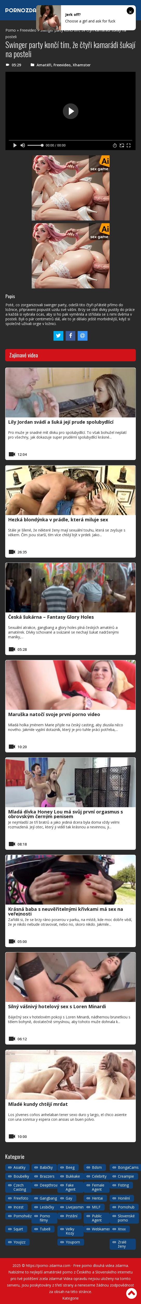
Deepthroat (49, 1185)
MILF (96, 1207)
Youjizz (19, 1242)
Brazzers (47, 1176)
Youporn (73, 1242)
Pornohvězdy (25, 1215)
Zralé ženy (122, 1244)
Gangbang (48, 1198)
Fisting (123, 1185)
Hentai (97, 1198)
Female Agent (98, 1187)
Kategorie (70, 1298)
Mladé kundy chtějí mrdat (38, 1104)
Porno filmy (45, 1218)
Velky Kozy (70, 1231)
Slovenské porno (126, 1218)
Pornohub (126, 1207)
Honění (124, 1198)
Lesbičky (47, 1207)
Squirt (18, 1228)
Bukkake (73, 1176)
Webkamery (102, 1228)
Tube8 (45, 1228)
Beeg (70, 1167)
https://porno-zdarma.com (48, 1265)
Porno (10, 30)
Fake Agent (71, 1187)
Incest (19, 1207)
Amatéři (44, 64)
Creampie (126, 1176)
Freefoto (21, 1198)
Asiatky (19, 1167)
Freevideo (28, 30)
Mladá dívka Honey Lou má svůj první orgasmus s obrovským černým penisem (65, 814)
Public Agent (97, 1218)
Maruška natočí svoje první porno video (54, 714)
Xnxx (122, 1228)
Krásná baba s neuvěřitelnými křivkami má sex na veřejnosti (65, 911)
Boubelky (21, 1176)
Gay (69, 1198)
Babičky (46, 1167)
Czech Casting (20, 1187)
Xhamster (82, 64)
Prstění (71, 1215)
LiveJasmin (75, 1207)
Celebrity (99, 1176)
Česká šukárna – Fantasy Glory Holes (51, 617)
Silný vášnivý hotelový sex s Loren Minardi (57, 1006)
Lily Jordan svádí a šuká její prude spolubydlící (60, 422)
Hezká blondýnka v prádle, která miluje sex (58, 519)
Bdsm (97, 1167)
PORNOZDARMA (26, 10)
